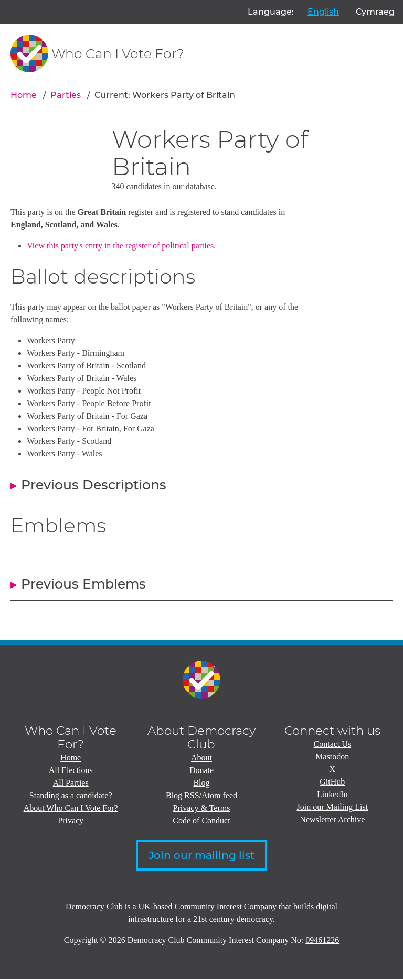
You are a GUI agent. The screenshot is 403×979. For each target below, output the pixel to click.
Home (23, 95)
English (323, 12)
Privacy (70, 820)
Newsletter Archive (332, 819)
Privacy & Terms (201, 807)
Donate (201, 770)
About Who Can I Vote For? (71, 807)
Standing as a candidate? (70, 795)
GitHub (332, 781)
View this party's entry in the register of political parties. (121, 245)
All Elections (71, 770)
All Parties (71, 782)
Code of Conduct (201, 820)
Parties (65, 95)
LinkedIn (332, 794)
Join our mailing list (201, 855)
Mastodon (332, 756)
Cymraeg (375, 12)
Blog (201, 782)
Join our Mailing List (332, 806)
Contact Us (333, 743)
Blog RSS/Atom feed (201, 795)
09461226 (322, 940)
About (201, 757)
